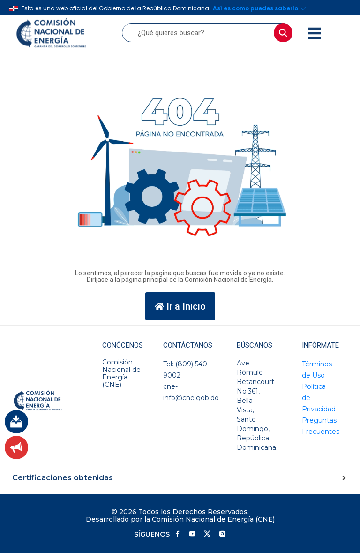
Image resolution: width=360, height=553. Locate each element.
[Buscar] (283, 32)
